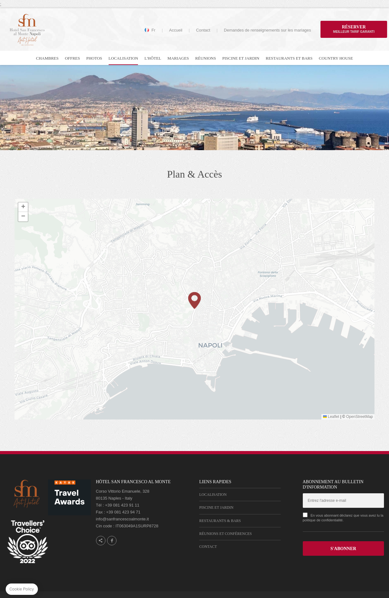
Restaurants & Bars (220, 521)
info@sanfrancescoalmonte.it (122, 519)
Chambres (47, 58)
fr (153, 30)
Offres (72, 58)
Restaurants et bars (289, 58)
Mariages (178, 58)
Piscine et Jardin (241, 58)
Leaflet (331, 416)
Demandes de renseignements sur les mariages (267, 30)
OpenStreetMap (359, 416)
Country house (336, 58)
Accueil (176, 30)
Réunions (205, 58)
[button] (194, 300)
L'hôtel (152, 58)
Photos (94, 58)
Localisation (123, 58)
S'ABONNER (343, 548)
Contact (203, 30)
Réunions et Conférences (225, 533)
